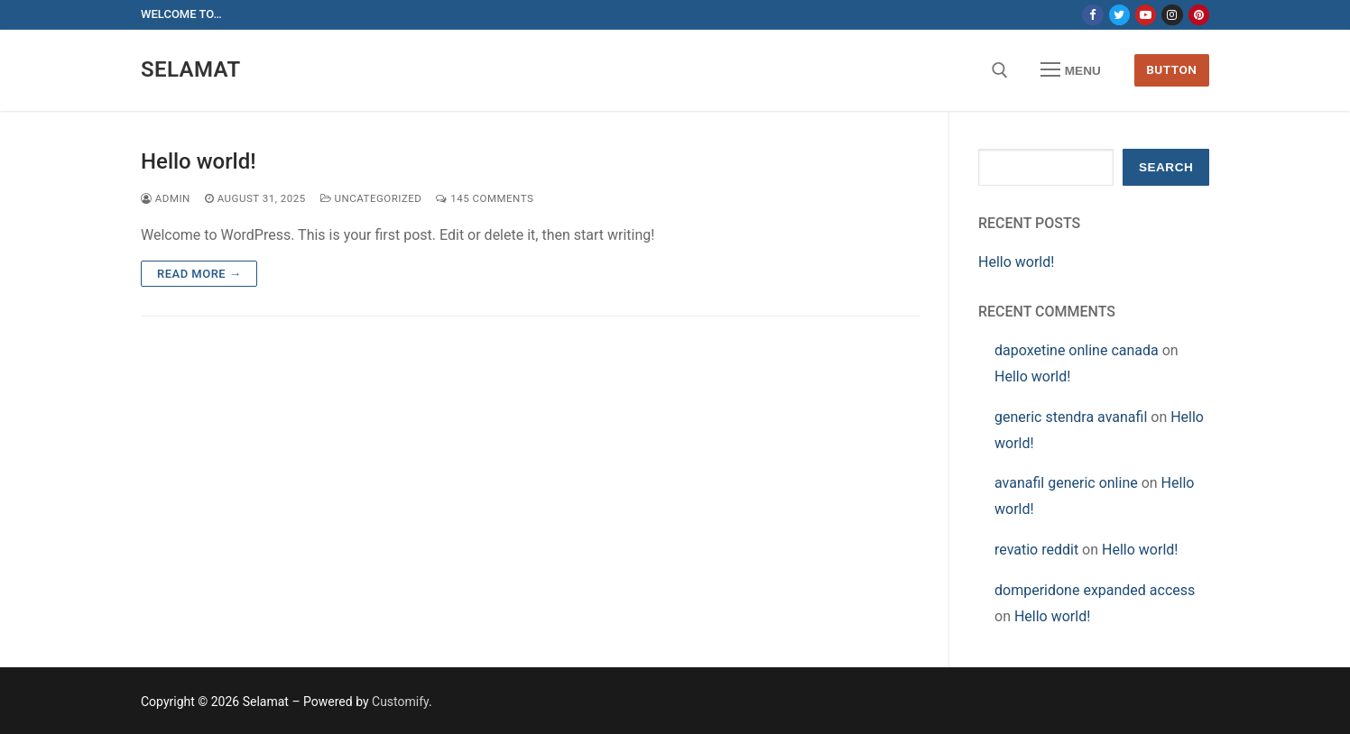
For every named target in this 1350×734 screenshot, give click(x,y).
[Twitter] (1119, 15)
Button (1171, 69)
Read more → (199, 273)
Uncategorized (371, 198)
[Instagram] (1171, 15)
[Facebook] (1092, 15)
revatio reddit (1036, 549)
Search (1166, 167)
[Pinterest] (1198, 15)
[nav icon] (1071, 70)
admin (165, 198)
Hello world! (198, 161)
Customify (400, 701)
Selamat (191, 69)
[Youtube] (1145, 15)
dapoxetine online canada (1076, 350)
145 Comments (484, 198)
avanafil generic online (1066, 482)
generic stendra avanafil (1070, 417)
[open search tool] (1000, 70)
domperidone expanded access (1094, 590)
